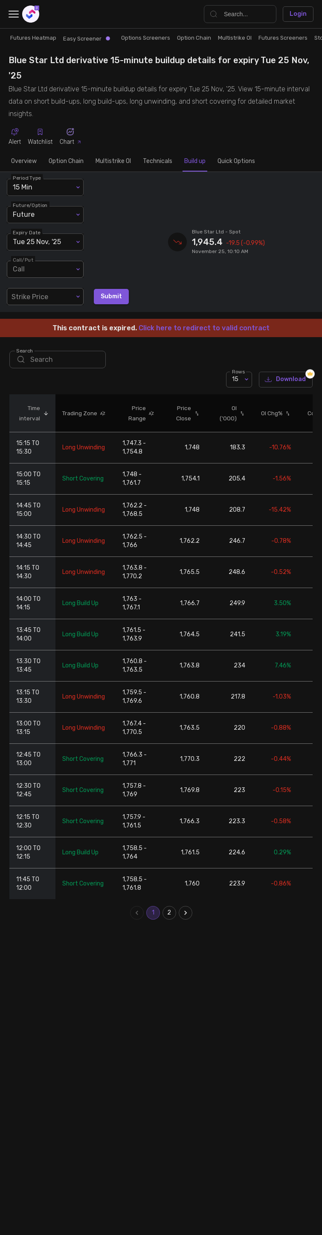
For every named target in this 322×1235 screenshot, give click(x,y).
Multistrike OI (235, 38)
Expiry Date (27, 232)
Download (285, 379)
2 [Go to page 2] (169, 912)
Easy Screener (86, 38)
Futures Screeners (282, 38)
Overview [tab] (23, 161)
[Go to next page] (185, 913)
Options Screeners (145, 38)
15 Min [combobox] (22, 187)
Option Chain (194, 38)
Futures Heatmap (33, 38)
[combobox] (45, 296)
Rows (238, 371)
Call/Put (23, 259)
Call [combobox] (19, 269)
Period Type (27, 178)
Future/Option (30, 205)
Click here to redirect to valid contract (204, 328)
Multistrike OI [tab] (113, 161)
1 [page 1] (153, 912)
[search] (57, 359)
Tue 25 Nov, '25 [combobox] (37, 242)
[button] (44, 413)
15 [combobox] (235, 379)
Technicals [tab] (157, 161)
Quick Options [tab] (236, 161)
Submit (111, 297)
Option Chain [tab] (66, 161)
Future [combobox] (24, 214)
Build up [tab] (195, 161)
